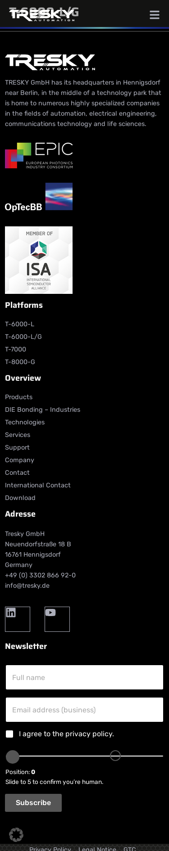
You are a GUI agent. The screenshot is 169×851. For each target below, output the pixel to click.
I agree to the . (66, 733)
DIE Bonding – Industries (42, 410)
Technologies (25, 422)
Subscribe (33, 802)
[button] (16, 835)
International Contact (38, 485)
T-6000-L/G (23, 337)
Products (18, 397)
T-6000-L (19, 324)
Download (20, 498)
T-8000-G (20, 362)
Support (17, 447)
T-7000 (15, 349)
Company (19, 460)
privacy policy (88, 733)
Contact (17, 473)
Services (17, 435)
